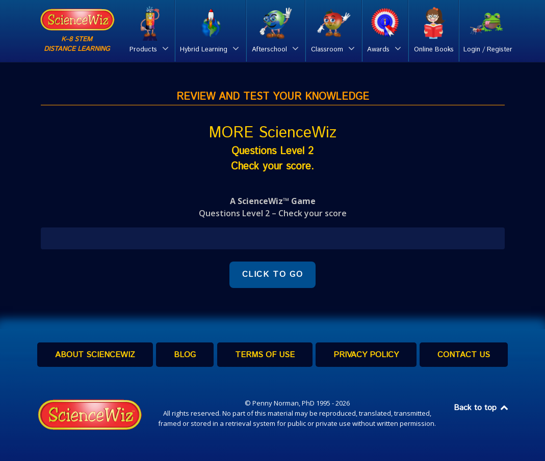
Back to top (482, 408)
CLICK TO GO (272, 274)
